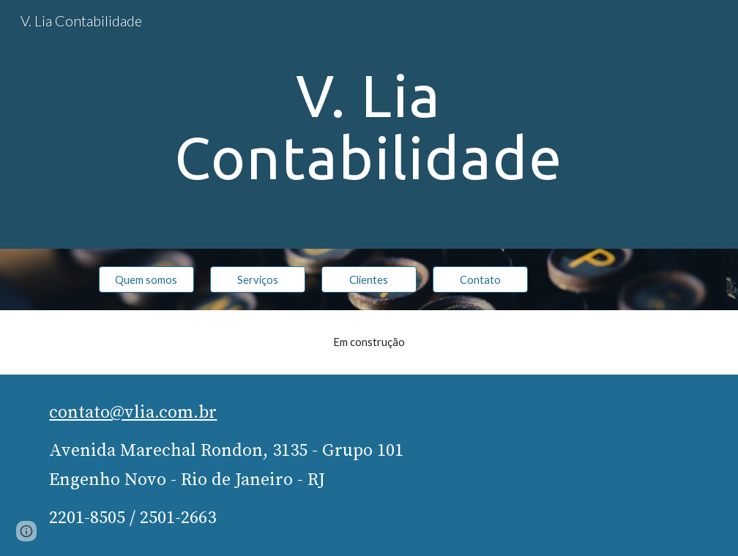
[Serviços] (257, 279)
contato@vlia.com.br (133, 413)
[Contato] (479, 279)
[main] (368, 124)
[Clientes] (368, 279)
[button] (26, 531)
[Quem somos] (146, 279)
